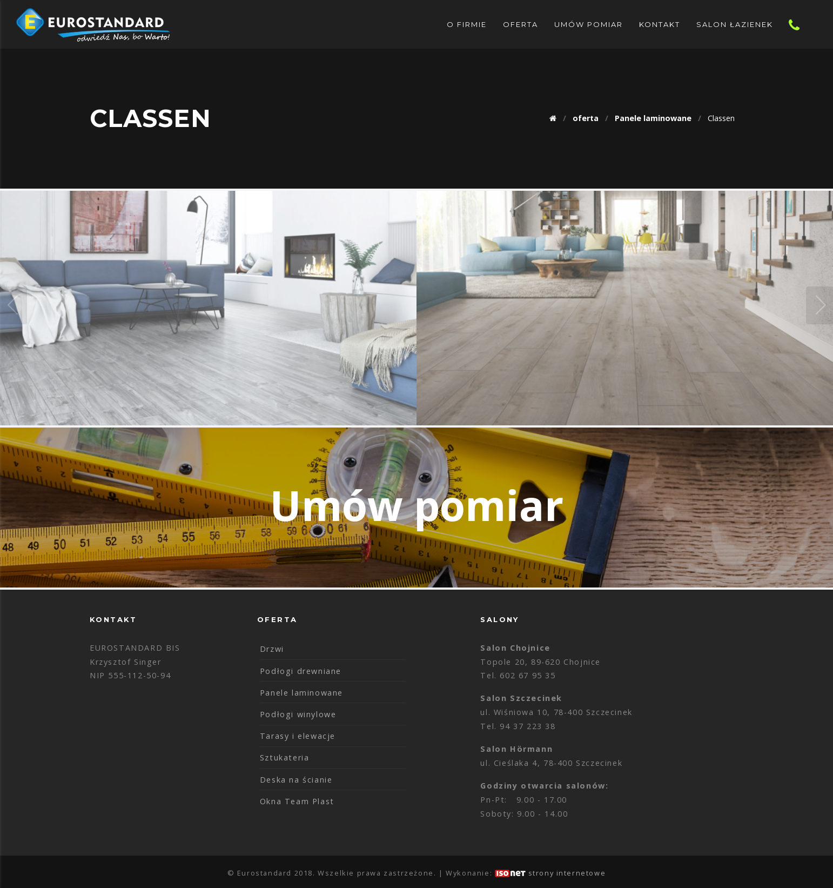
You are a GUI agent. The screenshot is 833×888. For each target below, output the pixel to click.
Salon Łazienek (734, 24)
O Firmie (467, 24)
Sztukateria (285, 757)
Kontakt (659, 24)
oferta (520, 24)
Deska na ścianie (296, 780)
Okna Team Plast (297, 801)
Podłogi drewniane (300, 671)
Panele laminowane (301, 692)
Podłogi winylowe (298, 714)
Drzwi (272, 649)
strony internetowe (567, 873)
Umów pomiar (588, 24)
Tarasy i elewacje (297, 736)
